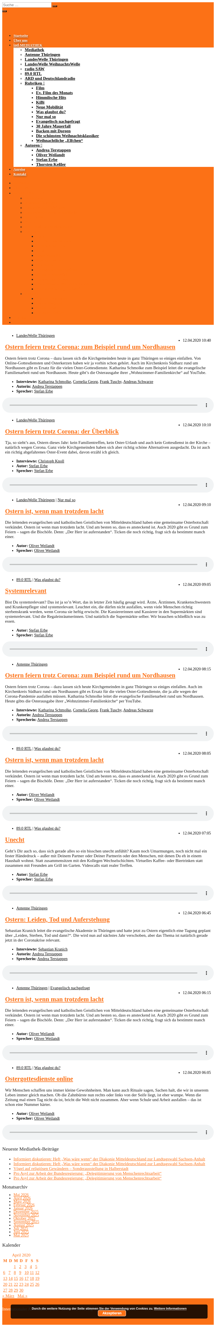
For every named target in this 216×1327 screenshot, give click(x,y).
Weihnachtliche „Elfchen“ (59, 140)
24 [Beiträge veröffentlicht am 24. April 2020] (26, 1284)
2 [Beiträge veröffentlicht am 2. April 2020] (20, 1266)
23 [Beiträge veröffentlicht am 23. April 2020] (21, 1284)
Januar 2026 (23, 1208)
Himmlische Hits (51, 97)
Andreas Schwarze (138, 381)
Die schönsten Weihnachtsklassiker (67, 135)
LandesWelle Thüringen (46, 59)
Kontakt (20, 174)
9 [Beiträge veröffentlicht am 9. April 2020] (20, 1272)
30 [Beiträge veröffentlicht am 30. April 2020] (21, 1290)
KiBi (40, 102)
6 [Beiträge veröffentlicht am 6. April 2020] (4, 1272)
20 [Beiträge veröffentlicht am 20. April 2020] (5, 1284)
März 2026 (22, 1201)
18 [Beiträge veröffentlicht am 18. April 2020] (32, 1278)
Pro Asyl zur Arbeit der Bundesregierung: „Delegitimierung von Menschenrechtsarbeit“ (88, 1173)
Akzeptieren (112, 1313)
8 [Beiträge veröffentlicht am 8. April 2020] (15, 1272)
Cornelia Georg (85, 381)
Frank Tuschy (111, 381)
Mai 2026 (21, 1195)
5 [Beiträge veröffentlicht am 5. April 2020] (36, 1266)
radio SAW (34, 69)
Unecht (14, 839)
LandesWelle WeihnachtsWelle (52, 64)
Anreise (19, 169)
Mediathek (34, 49)
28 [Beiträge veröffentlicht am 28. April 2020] (10, 1290)
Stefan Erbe (46, 159)
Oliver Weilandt (50, 155)
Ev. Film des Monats (54, 92)
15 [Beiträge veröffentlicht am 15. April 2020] (16, 1278)
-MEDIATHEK (28, 45)
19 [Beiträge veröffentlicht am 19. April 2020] (37, 1278)
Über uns (21, 40)
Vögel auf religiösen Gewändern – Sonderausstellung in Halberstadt (71, 1168)
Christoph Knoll (51, 461)
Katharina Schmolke (54, 381)
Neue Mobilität (49, 107)
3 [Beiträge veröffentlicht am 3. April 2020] (25, 1266)
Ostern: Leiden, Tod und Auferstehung (57, 919)
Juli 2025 (21, 1228)
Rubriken (33, 83)
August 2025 (24, 1225)
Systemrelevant (25, 590)
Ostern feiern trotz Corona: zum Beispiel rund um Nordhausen (90, 346)
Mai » (22, 1296)
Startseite (21, 36)
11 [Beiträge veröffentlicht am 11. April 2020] (32, 1272)
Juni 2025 (21, 1232)
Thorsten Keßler (51, 164)
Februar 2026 (24, 1205)
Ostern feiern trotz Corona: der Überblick (62, 431)
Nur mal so (46, 116)
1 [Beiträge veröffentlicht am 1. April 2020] (15, 1266)
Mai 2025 (21, 1235)
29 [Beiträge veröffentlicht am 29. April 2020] (16, 1290)
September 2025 (26, 1222)
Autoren (32, 145)
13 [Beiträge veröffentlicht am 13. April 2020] (5, 1278)
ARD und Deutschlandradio (50, 78)
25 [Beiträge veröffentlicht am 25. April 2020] (32, 1284)
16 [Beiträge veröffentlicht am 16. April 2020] (21, 1278)
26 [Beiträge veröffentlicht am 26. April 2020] (37, 1284)
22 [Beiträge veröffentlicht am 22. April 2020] (16, 1284)
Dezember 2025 (26, 1212)
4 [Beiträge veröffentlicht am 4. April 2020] (31, 1266)
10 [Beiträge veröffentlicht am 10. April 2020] (26, 1272)
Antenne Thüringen (42, 54)
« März (8, 1296)
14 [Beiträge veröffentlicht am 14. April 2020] (10, 1278)
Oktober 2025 (24, 1218)
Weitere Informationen (170, 1308)
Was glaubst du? (51, 112)
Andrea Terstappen (53, 150)
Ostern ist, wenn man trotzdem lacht (54, 511)
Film (40, 88)
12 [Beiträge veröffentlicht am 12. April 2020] (37, 1272)
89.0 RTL (33, 73)
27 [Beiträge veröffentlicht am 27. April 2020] (5, 1290)
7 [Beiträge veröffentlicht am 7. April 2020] (9, 1272)
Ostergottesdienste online (39, 1078)
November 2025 (26, 1215)
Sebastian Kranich (53, 949)
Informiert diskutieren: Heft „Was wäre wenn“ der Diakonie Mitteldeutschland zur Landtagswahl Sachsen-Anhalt (109, 1159)
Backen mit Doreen (53, 131)
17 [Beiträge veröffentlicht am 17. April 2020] (26, 1278)
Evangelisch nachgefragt (58, 121)
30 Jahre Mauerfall (53, 126)
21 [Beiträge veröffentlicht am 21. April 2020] (10, 1284)
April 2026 (22, 1198)
